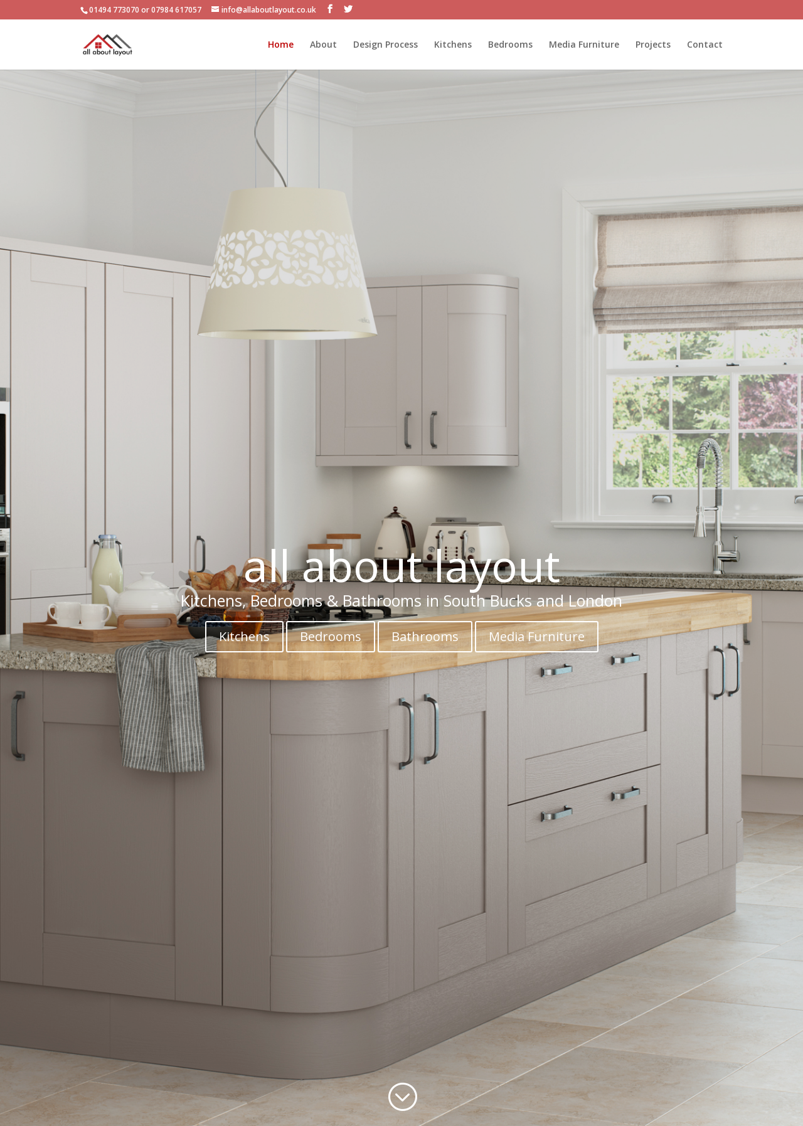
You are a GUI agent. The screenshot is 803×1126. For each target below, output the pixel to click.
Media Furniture (584, 45)
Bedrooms (510, 45)
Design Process (385, 45)
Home (281, 45)
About (323, 45)
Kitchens (453, 45)
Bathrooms (425, 636)
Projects (653, 45)
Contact (705, 45)
